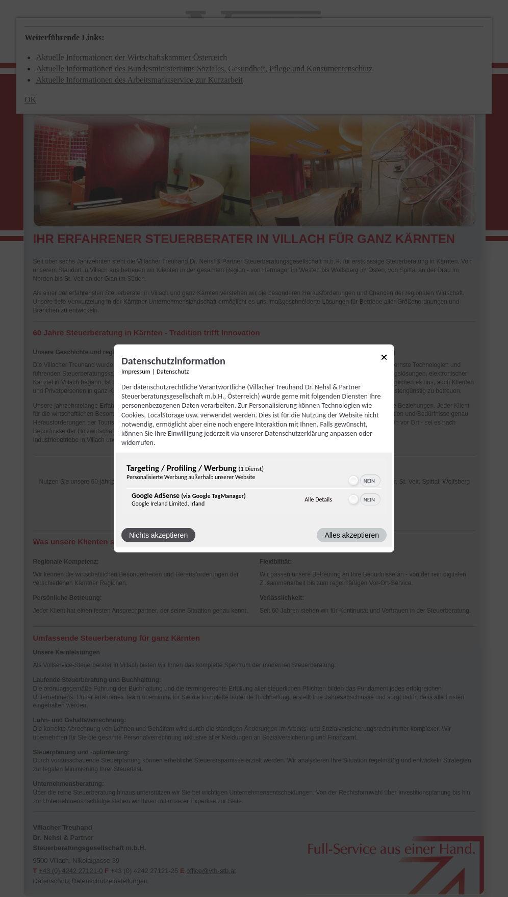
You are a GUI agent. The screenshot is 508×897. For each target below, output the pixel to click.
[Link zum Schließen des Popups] (384, 359)
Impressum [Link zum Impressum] (135, 371)
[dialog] (254, 448)
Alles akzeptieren (351, 535)
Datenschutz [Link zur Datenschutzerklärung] (173, 371)
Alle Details (318, 499)
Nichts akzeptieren (158, 535)
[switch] (364, 480)
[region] (254, 487)
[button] (353, 480)
